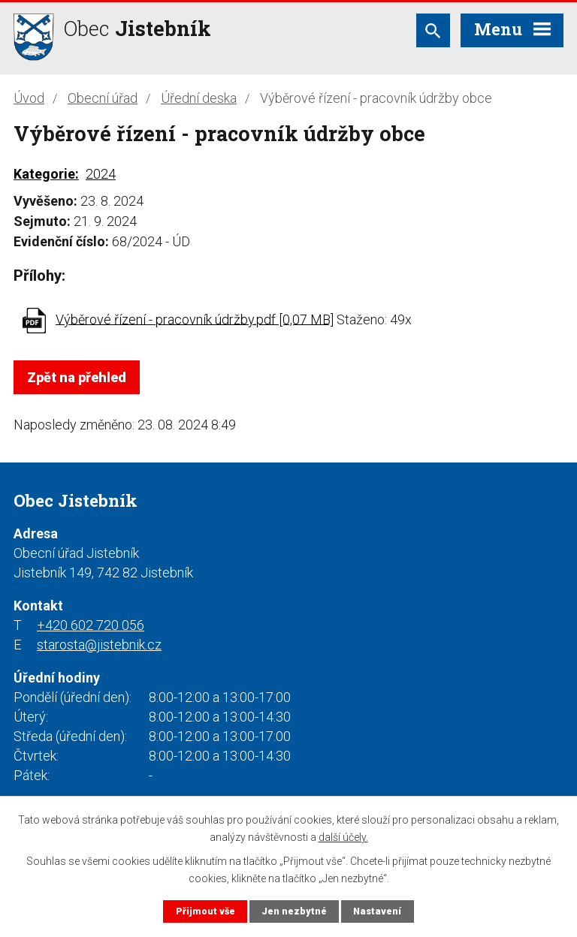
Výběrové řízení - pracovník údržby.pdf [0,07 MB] (195, 319)
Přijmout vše (205, 911)
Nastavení (377, 911)
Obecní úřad (102, 98)
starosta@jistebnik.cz (99, 644)
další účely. (343, 836)
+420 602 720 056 (90, 625)
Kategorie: (46, 174)
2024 (101, 174)
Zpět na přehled (76, 377)
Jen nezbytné (294, 911)
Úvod (29, 98)
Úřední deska (199, 98)
